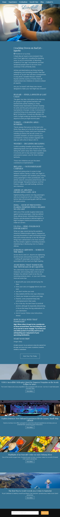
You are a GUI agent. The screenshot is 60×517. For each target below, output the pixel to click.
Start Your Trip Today (30, 356)
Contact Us (49, 2)
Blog (42, 2)
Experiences (13, 2)
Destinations (23, 2)
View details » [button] (30, 391)
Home (4, 2)
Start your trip (45, 512)
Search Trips (34, 2)
